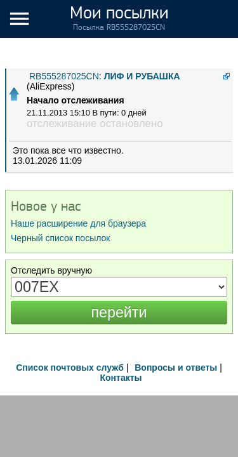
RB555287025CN (64, 76)
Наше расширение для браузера (78, 223)
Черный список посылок (60, 238)
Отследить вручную (51, 270)
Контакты (121, 378)
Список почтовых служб (70, 367)
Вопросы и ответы (176, 367)
